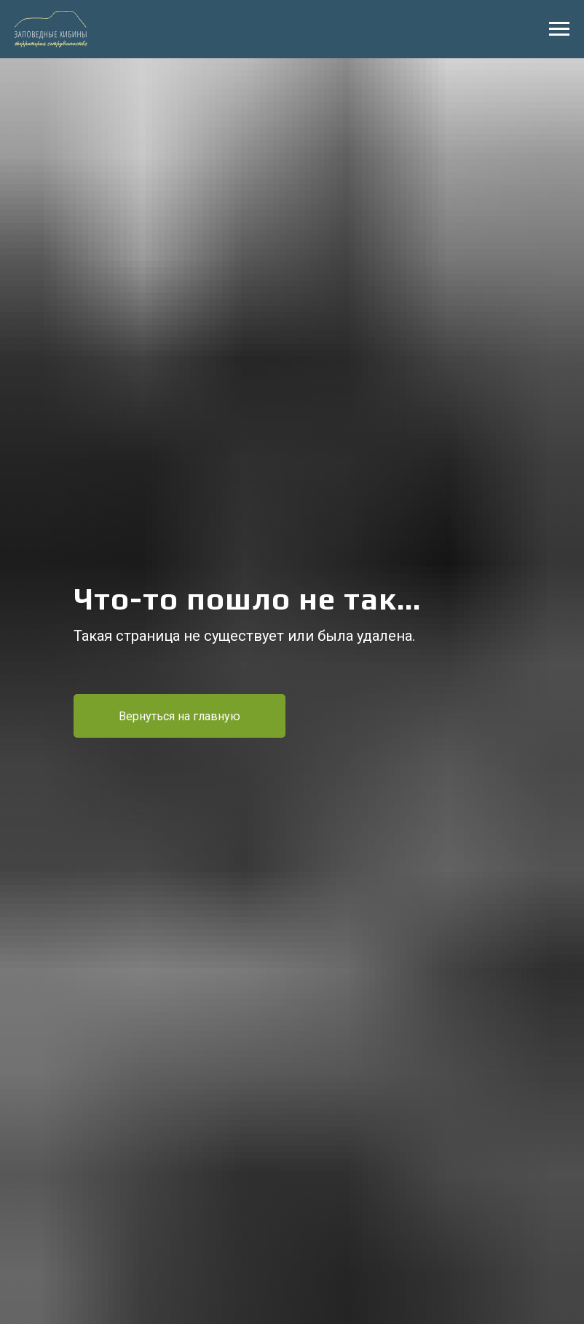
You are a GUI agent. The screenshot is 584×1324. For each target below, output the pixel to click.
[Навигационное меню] (559, 29)
